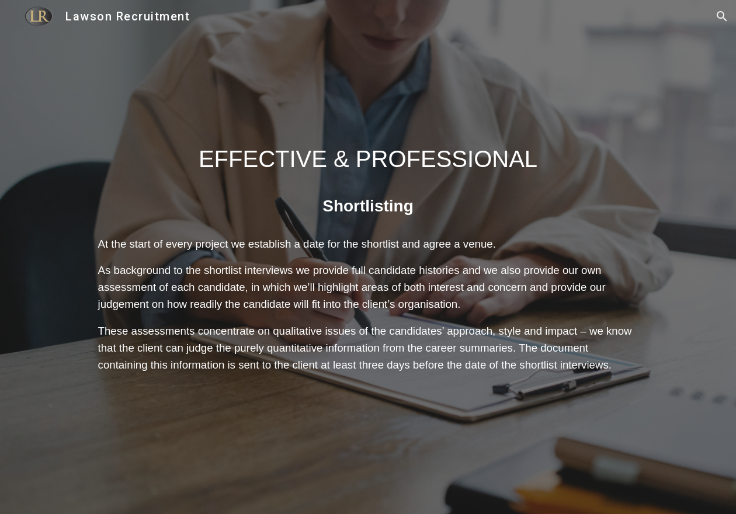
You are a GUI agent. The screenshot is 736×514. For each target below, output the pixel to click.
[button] (722, 16)
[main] (368, 159)
